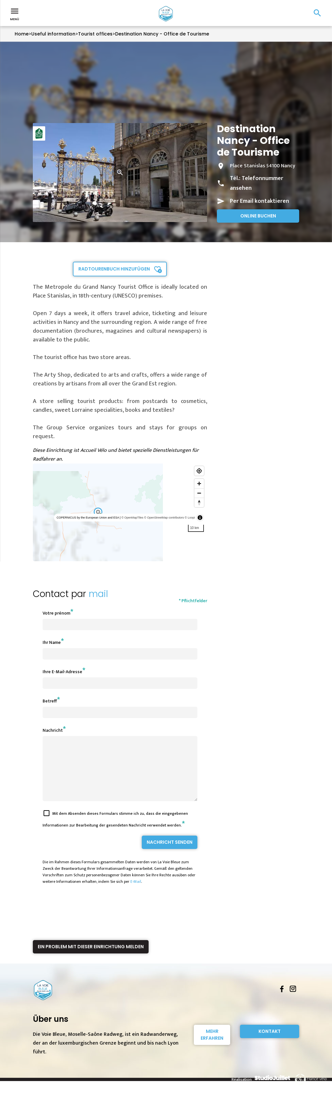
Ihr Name (52, 642)
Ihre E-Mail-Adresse (62, 671)
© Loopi (190, 517)
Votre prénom (56, 613)
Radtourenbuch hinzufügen (114, 269)
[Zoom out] (199, 493)
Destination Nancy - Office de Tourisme (162, 34)
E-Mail (135, 893)
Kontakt (270, 1043)
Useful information (53, 34)
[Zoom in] (199, 483)
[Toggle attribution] (200, 517)
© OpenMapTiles (132, 517)
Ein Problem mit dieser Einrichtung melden (91, 958)
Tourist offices (95, 34)
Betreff (50, 701)
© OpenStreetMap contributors (164, 517)
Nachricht (53, 730)
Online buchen (258, 216)
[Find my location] (199, 471)
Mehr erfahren (212, 1046)
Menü (15, 13)
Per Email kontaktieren (259, 201)
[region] (120, 512)
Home (22, 34)
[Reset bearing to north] (199, 502)
